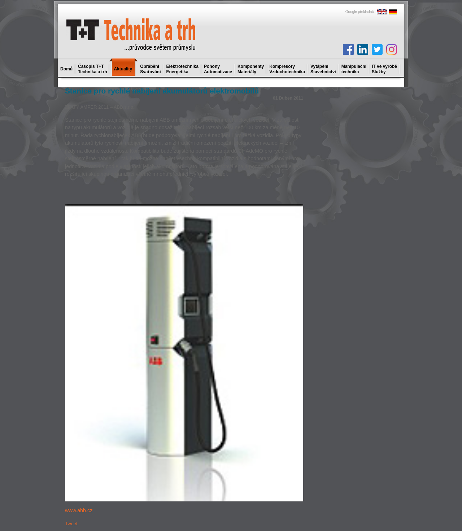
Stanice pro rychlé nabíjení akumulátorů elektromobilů (162, 91)
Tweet (71, 523)
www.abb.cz (78, 510)
